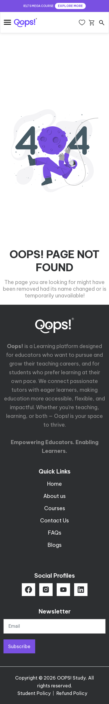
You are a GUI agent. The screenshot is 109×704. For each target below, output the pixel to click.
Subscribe (19, 646)
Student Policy (34, 693)
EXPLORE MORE (70, 6)
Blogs (55, 545)
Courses (54, 508)
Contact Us (54, 520)
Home (54, 483)
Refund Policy (71, 693)
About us (54, 496)
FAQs (54, 532)
